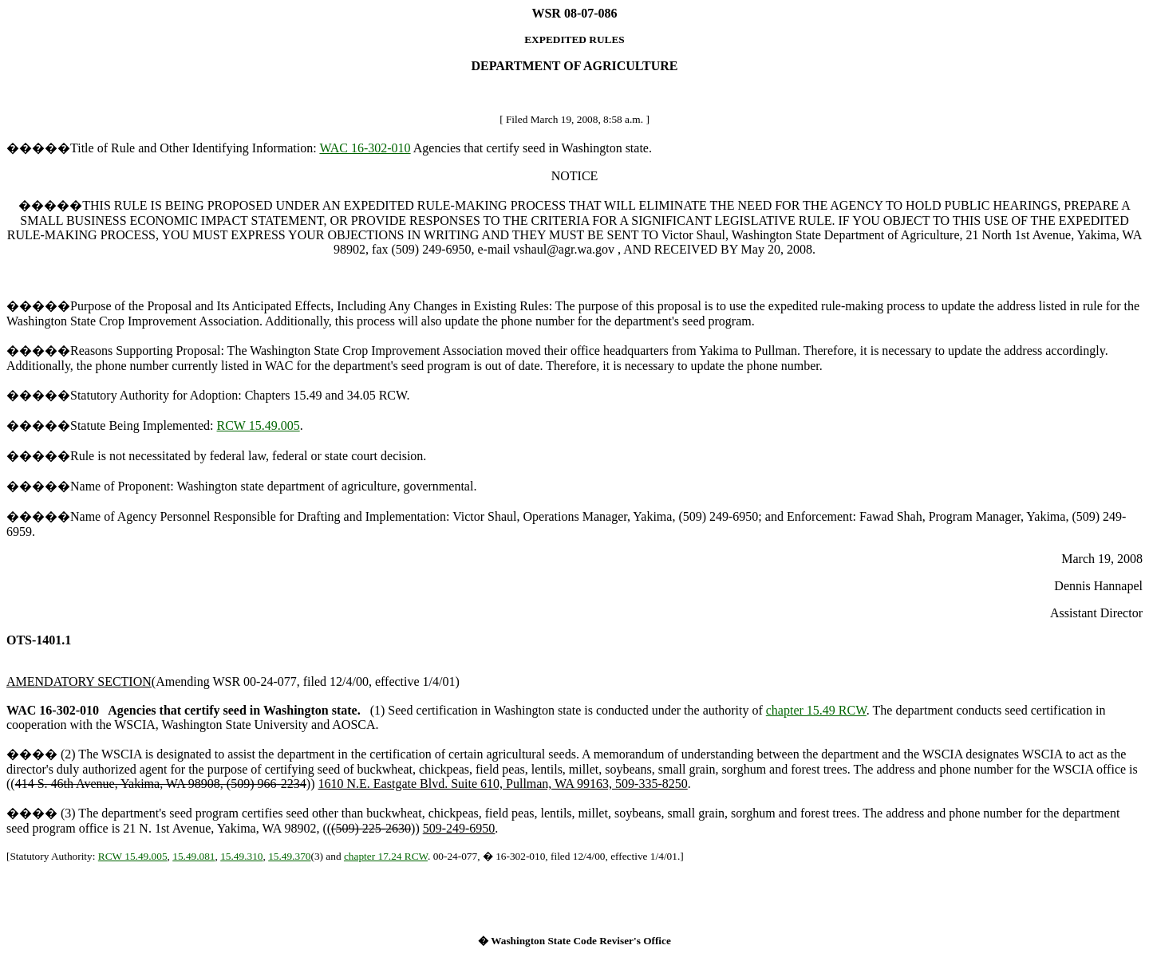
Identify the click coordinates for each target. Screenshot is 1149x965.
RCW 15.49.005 (258, 425)
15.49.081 (193, 856)
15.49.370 (289, 856)
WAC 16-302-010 (364, 148)
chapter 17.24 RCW (386, 856)
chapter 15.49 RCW (816, 710)
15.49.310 (241, 856)
